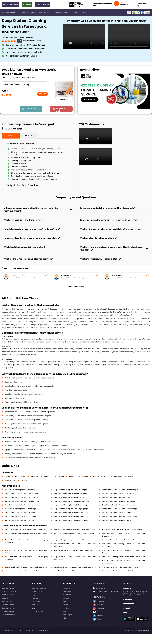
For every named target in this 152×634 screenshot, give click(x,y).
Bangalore (34, 477)
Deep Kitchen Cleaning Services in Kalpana (20, 513)
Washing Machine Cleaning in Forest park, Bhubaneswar (73, 550)
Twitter (97, 619)
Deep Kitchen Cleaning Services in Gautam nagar (119, 509)
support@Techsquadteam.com (107, 591)
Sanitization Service (9, 615)
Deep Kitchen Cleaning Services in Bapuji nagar (70, 494)
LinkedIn (97, 615)
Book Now (64, 100)
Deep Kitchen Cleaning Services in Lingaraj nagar (71, 509)
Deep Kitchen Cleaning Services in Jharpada (20, 516)
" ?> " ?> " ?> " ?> (25, 84)
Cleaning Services (10, 12)
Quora (97, 612)
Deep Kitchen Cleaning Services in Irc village (20, 509)
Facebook (98, 601)
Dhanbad (72, 477)
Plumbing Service (8, 611)
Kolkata (96, 477)
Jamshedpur (118, 477)
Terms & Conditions (39, 588)
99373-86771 (100, 588)
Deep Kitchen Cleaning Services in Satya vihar (70, 497)
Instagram (98, 608)
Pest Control (46, 12)
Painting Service (7, 595)
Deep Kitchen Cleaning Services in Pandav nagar (119, 516)
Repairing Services (79, 12)
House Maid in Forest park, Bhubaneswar (68, 571)
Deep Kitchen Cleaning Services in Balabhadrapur (120, 490)
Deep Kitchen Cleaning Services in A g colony (118, 494)
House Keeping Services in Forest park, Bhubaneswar (121, 571)
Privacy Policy (37, 591)
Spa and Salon (62, 12)
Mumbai (85, 477)
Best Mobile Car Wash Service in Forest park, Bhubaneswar (123, 530)
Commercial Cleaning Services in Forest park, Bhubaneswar (26, 567)
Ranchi (7, 477)
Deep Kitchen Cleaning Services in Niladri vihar (118, 505)
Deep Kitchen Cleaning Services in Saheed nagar (71, 505)
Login (34, 608)
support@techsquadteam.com (103, 4)
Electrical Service (8, 605)
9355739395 (123, 4)
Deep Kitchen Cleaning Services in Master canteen (71, 501)
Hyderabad (48, 477)
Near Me (35, 598)
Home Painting (29, 12)
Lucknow (24, 480)
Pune (106, 477)
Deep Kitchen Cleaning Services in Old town (20, 490)
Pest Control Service (9, 591)
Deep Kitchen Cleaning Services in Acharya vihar (22, 505)
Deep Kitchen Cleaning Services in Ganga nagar (22, 501)
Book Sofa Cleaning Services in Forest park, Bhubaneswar (122, 540)
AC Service (5, 598)
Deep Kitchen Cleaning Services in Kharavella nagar (23, 497)
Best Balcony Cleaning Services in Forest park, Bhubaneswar (123, 557)
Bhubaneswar (20, 477)
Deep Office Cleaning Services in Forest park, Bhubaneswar (26, 530)
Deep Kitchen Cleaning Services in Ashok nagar (21, 494)
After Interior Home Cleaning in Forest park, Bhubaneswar (25, 571)
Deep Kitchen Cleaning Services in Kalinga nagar (71, 520)
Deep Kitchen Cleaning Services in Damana (117, 513)
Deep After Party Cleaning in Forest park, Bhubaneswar (73, 540)
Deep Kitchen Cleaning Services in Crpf (116, 497)
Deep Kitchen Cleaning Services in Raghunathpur (71, 516)
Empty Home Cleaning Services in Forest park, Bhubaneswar (75, 567)
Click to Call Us (31, 110)
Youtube (98, 605)
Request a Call (60, 110)
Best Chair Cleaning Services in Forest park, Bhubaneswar (74, 533)
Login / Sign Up (141, 4)
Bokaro (130, 477)
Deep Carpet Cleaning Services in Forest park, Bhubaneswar (26, 533)
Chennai (61, 477)
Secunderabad (10, 480)
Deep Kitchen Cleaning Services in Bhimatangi (118, 501)
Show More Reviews (76, 287)
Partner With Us (42, 4)
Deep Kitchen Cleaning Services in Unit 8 (116, 520)
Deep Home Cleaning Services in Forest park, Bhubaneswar (74, 530)
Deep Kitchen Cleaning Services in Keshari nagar (71, 513)
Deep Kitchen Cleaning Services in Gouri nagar (70, 490)
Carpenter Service (8, 608)
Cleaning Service (8, 588)
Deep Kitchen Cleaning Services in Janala (19, 520)
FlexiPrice (27, 4)
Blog (33, 595)
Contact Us (36, 601)
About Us (35, 605)
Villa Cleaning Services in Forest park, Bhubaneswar (120, 567)
